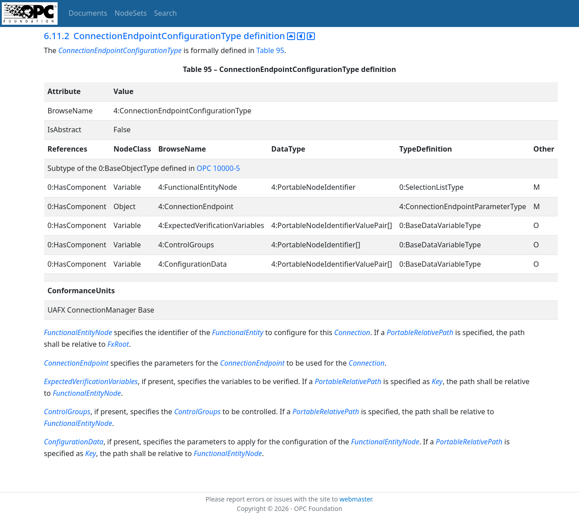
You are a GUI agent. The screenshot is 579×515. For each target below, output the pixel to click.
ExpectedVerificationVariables (91, 381)
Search (165, 13)
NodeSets (131, 13)
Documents (87, 13)
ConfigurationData (73, 442)
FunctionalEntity (237, 332)
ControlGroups (67, 411)
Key (437, 381)
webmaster (356, 499)
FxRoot (118, 344)
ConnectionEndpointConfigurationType (119, 50)
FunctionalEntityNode (78, 332)
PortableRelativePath (420, 332)
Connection (352, 332)
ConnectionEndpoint (76, 363)
